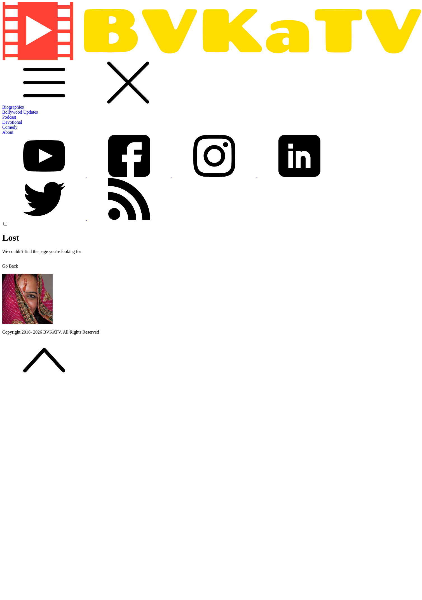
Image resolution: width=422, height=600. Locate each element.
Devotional (12, 122)
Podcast (9, 117)
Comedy (9, 127)
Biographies (13, 107)
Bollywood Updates (20, 112)
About (7, 132)
